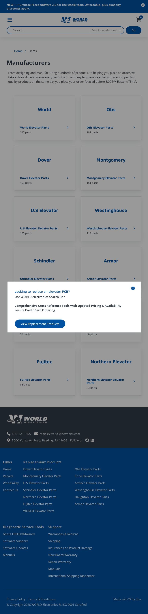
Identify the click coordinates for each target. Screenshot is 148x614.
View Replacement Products (39, 324)
